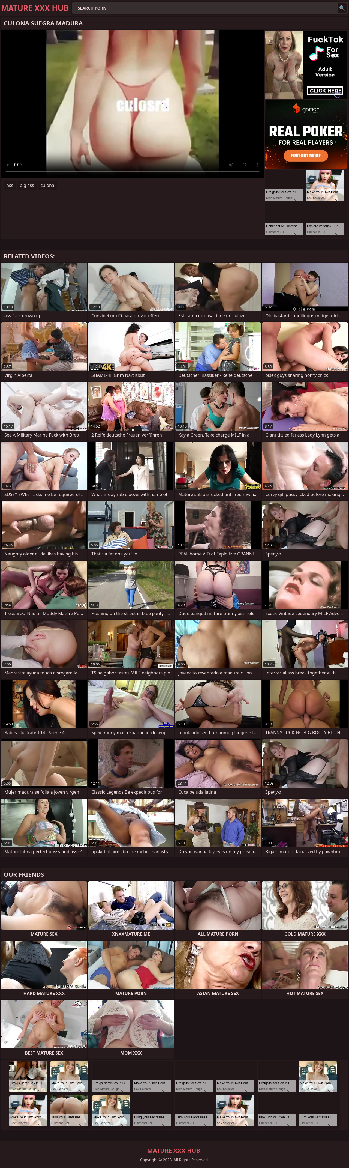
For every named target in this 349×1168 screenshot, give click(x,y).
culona (47, 185)
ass (10, 185)
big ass (27, 185)
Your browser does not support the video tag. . (132, 104)
